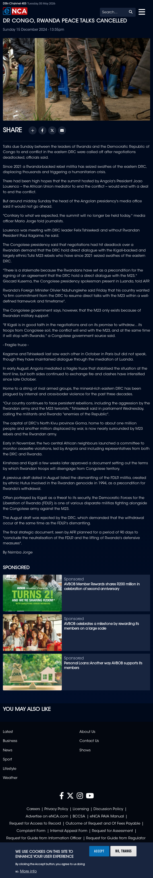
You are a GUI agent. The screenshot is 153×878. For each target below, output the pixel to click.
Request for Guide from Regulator (115, 838)
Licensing (81, 809)
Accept (99, 851)
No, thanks (123, 851)
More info (28, 871)
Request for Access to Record (35, 823)
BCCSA (79, 816)
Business (10, 741)
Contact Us (89, 741)
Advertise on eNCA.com (47, 816)
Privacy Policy (56, 809)
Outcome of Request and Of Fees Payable (103, 823)
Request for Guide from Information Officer (43, 838)
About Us (87, 732)
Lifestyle (9, 769)
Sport (7, 759)
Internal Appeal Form (68, 831)
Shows (85, 750)
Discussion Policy (108, 809)
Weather (10, 778)
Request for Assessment (112, 831)
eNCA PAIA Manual (107, 816)
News (7, 750)
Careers (33, 809)
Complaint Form (31, 831)
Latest (8, 732)
